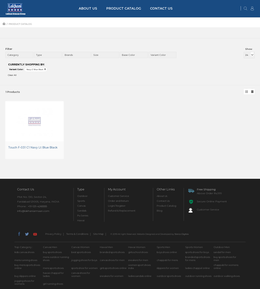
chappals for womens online (226, 266)
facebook (19, 233)
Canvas (81, 205)
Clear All (12, 75)
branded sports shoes (112, 252)
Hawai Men (106, 247)
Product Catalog (123, 8)
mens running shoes (25, 260)
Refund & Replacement (121, 210)
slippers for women (168, 268)
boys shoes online (167, 252)
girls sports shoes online (113, 268)
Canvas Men (50, 247)
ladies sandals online (139, 276)
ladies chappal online (197, 268)
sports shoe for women (84, 268)
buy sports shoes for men (225, 259)
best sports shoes (81, 252)
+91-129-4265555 (37, 206)
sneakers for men (138, 260)
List (252, 91)
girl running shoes (53, 283)
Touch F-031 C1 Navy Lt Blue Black (33, 147)
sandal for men (222, 252)
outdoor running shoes (198, 276)
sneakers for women (111, 276)
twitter (27, 233)
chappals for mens (167, 260)
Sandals (81, 210)
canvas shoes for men (112, 260)
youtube (34, 233)
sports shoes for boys (197, 252)
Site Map (98, 234)
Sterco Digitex (181, 234)
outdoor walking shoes (227, 276)
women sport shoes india (139, 266)
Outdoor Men (222, 247)
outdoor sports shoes (169, 276)
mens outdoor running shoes (56, 259)
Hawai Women (136, 247)
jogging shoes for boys (84, 260)
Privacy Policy (53, 234)
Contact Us (161, 8)
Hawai (80, 220)
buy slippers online (25, 276)
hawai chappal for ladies (53, 274)
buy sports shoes (52, 252)
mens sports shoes (53, 268)
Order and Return (118, 200)
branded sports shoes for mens (197, 259)
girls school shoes (138, 252)
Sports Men (163, 247)
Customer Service (118, 196)
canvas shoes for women (80, 274)
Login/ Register (116, 205)
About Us (88, 8)
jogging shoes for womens (24, 282)
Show (248, 49)
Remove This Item (45, 69)
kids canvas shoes (24, 252)
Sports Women (194, 247)
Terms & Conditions (77, 234)
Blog (159, 210)
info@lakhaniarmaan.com (33, 211)
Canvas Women (80, 247)
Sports (81, 200)
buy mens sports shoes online (27, 266)
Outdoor (82, 196)
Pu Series (82, 215)
